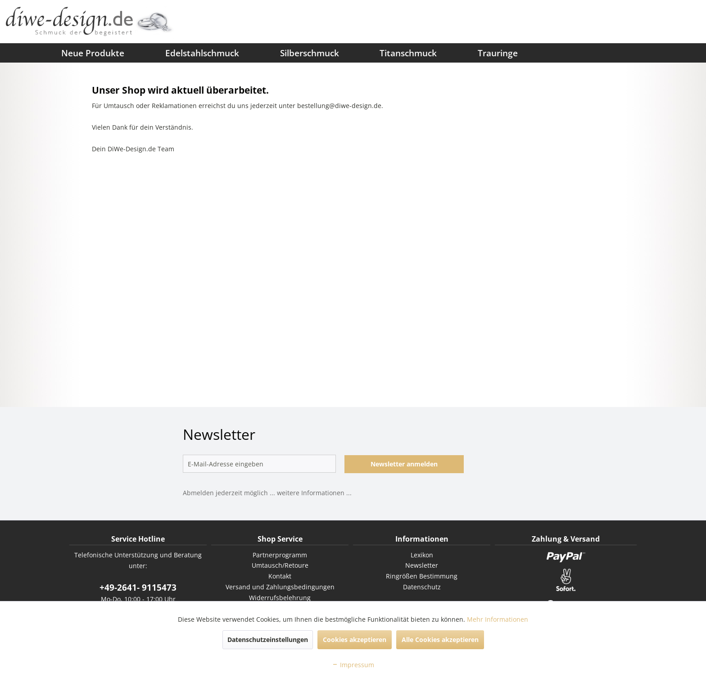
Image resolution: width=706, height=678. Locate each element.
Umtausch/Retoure (280, 565)
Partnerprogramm (280, 555)
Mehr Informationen (497, 619)
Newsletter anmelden (404, 464)
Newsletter (421, 565)
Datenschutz (422, 587)
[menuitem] (20, 52)
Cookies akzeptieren (354, 639)
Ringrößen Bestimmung (421, 576)
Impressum (353, 664)
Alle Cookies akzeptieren (440, 639)
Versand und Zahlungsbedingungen (280, 587)
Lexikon (422, 555)
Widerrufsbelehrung (280, 597)
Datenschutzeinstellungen (267, 639)
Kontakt (279, 576)
